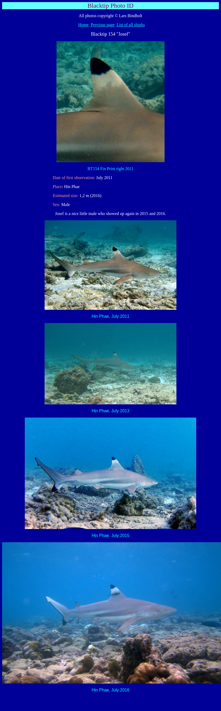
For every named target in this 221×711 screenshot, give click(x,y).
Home (83, 24)
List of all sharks (131, 24)
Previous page (102, 24)
